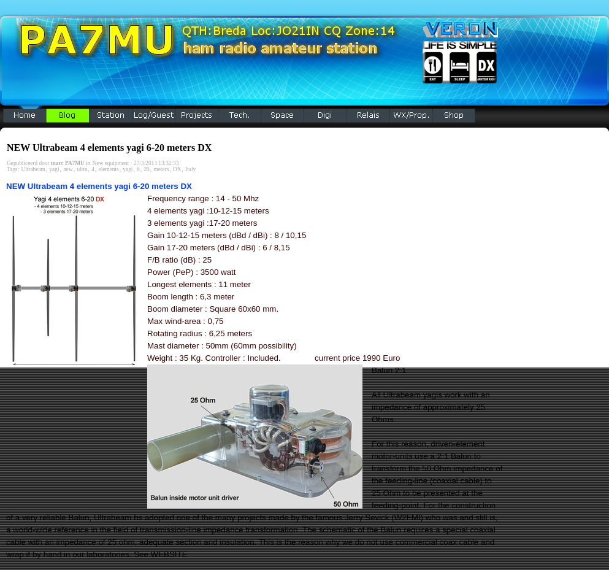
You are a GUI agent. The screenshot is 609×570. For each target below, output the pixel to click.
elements (109, 169)
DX (177, 169)
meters (161, 169)
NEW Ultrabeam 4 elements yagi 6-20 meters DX (109, 147)
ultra (82, 169)
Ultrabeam (33, 169)
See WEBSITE (160, 554)
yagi (54, 169)
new (68, 169)
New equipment (111, 163)
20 (146, 169)
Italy (190, 169)
